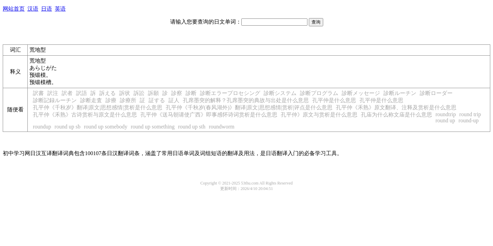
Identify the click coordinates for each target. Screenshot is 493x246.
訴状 (124, 93)
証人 (173, 100)
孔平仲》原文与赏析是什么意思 (319, 115)
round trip (470, 114)
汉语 (32, 9)
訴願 (153, 93)
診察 (176, 93)
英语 (60, 9)
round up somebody (105, 126)
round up (445, 120)
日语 (46, 9)
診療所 (128, 100)
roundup (42, 126)
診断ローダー (436, 93)
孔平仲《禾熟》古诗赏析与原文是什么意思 (85, 115)
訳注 (52, 93)
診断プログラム (319, 93)
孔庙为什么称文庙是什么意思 (396, 115)
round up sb (67, 126)
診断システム (280, 93)
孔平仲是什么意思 (334, 100)
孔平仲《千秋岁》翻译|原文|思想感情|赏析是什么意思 (97, 107)
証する (157, 100)
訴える (107, 93)
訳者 (67, 93)
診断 (191, 93)
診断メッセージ (361, 93)
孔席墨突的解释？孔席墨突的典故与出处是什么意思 (246, 100)
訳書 (38, 93)
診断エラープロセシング (230, 93)
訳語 (81, 93)
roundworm (222, 126)
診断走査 (91, 100)
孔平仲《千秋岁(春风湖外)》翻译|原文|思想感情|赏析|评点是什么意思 (249, 107)
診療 (110, 100)
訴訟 (139, 93)
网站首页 (14, 9)
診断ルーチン (399, 93)
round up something (153, 126)
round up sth (191, 126)
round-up (468, 120)
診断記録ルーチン (55, 100)
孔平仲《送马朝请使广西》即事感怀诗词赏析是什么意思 (208, 115)
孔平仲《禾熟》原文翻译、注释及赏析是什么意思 (396, 107)
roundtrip (445, 114)
